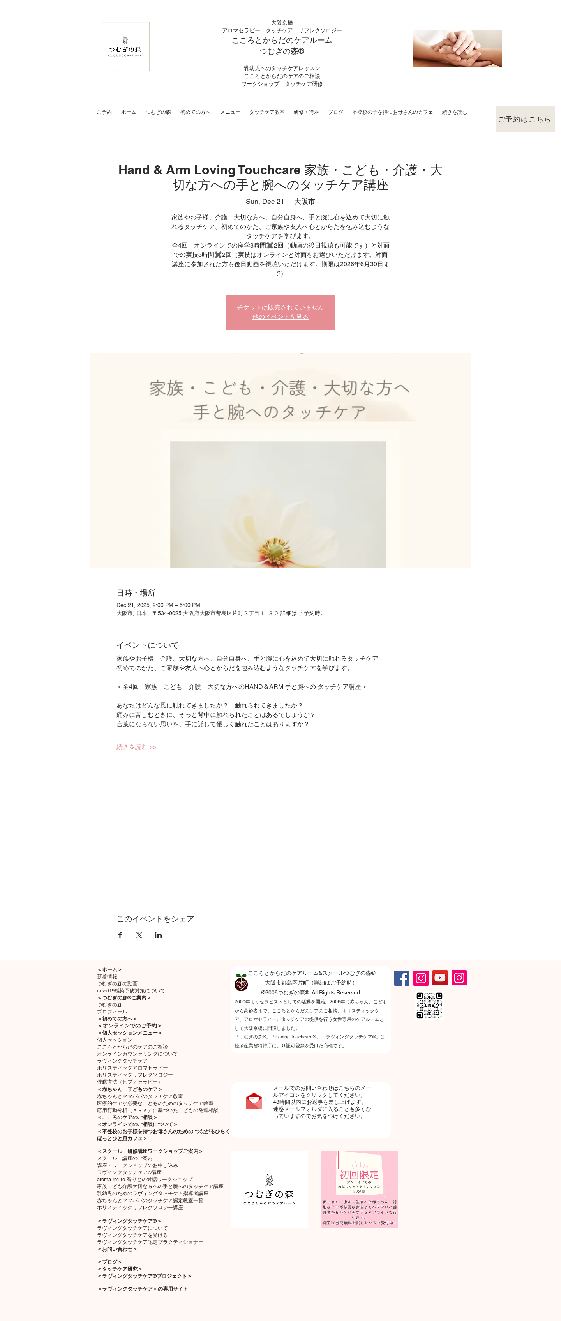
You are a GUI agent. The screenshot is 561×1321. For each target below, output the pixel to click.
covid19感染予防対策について (131, 991)
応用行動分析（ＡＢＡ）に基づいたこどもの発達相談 (158, 1110)
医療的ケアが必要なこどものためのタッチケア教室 (155, 1103)
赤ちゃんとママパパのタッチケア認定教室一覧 (150, 1200)
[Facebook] (401, 978)
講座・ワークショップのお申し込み (137, 1165)
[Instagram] (421, 978)
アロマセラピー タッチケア (260, 30)
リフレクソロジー (320, 30)
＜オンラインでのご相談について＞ (137, 1124)
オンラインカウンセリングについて (137, 1054)
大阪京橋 (282, 22)
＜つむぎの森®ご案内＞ (124, 998)
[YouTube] (440, 977)
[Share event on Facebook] (120, 935)
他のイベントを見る (280, 316)
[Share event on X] (139, 935)
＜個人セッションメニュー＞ (130, 1033)
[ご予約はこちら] (525, 119)
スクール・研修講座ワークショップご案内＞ (152, 1151)
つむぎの (275, 51)
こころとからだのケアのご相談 (132, 1047)
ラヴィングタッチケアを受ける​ (132, 1235)
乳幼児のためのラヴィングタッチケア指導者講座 (152, 1193)
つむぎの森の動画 (117, 984)
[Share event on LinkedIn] (158, 935)
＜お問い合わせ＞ (117, 1249)
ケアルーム (313, 40)
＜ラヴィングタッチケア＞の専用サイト (142, 1289)
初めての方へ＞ (120, 1019)
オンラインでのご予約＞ (132, 1025)
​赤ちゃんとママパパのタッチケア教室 (140, 1096)
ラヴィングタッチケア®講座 (129, 1172)
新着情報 (107, 977)
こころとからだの (262, 40)
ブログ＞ (112, 1262)
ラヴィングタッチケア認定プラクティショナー (150, 1242)
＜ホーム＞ (109, 970)
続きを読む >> (136, 747)
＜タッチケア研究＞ (120, 1269)
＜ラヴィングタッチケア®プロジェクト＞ (144, 1276)
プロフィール (112, 1012)
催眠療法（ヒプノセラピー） (130, 1082)
